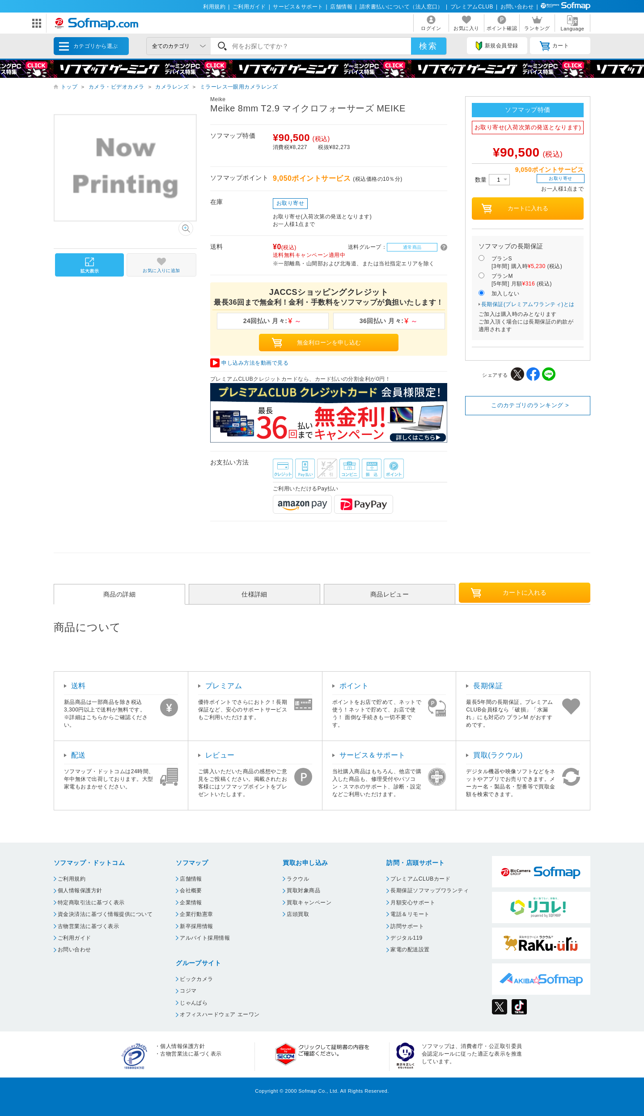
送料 (78, 686)
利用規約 (214, 7)
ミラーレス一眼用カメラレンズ (239, 87)
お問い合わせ (517, 7)
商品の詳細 (119, 594)
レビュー (220, 755)
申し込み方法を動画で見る (254, 363)
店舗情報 (341, 7)
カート (554, 46)
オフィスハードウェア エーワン (220, 1014)
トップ (69, 87)
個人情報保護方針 (80, 890)
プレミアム (223, 686)
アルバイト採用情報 (205, 938)
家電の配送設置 (409, 949)
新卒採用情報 (196, 926)
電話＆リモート (409, 914)
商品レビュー (389, 594)
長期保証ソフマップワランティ (429, 890)
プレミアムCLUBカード (420, 879)
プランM (521, 280)
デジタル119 (406, 938)
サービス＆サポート (298, 7)
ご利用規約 (71, 879)
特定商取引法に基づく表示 (91, 902)
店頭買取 (298, 914)
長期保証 (488, 686)
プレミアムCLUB (471, 7)
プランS (526, 263)
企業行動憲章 (196, 914)
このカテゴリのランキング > (530, 405)
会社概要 (191, 890)
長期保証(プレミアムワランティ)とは (528, 304)
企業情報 (191, 902)
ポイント (354, 686)
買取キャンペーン (309, 902)
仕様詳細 (254, 594)
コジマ (188, 991)
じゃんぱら (194, 1003)
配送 (78, 755)
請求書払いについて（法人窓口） (401, 7)
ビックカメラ (196, 979)
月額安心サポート (412, 902)
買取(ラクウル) (498, 755)
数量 (492, 179)
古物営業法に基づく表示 (88, 926)
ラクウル (298, 879)
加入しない (505, 293)
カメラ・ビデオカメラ (116, 87)
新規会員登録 (497, 46)
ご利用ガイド (249, 7)
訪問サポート (407, 926)
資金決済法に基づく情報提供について (105, 914)
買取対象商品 (303, 890)
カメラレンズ (172, 87)
